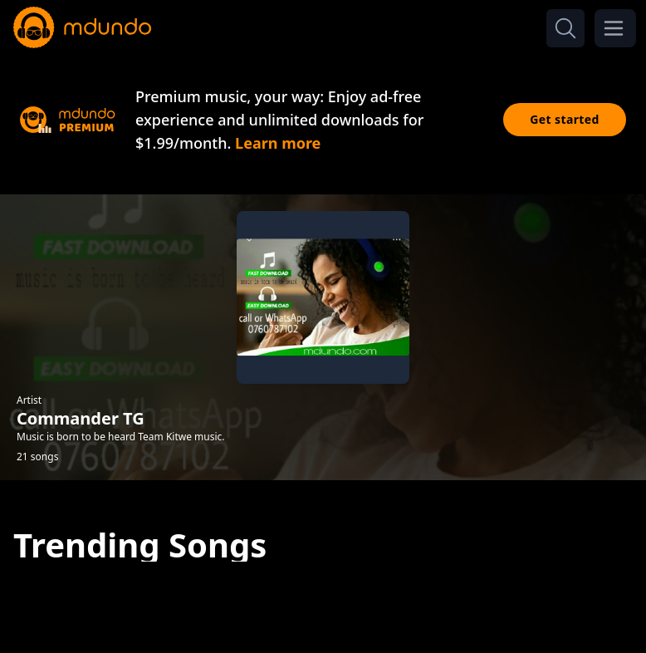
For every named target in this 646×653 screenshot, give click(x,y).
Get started (565, 119)
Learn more (278, 143)
